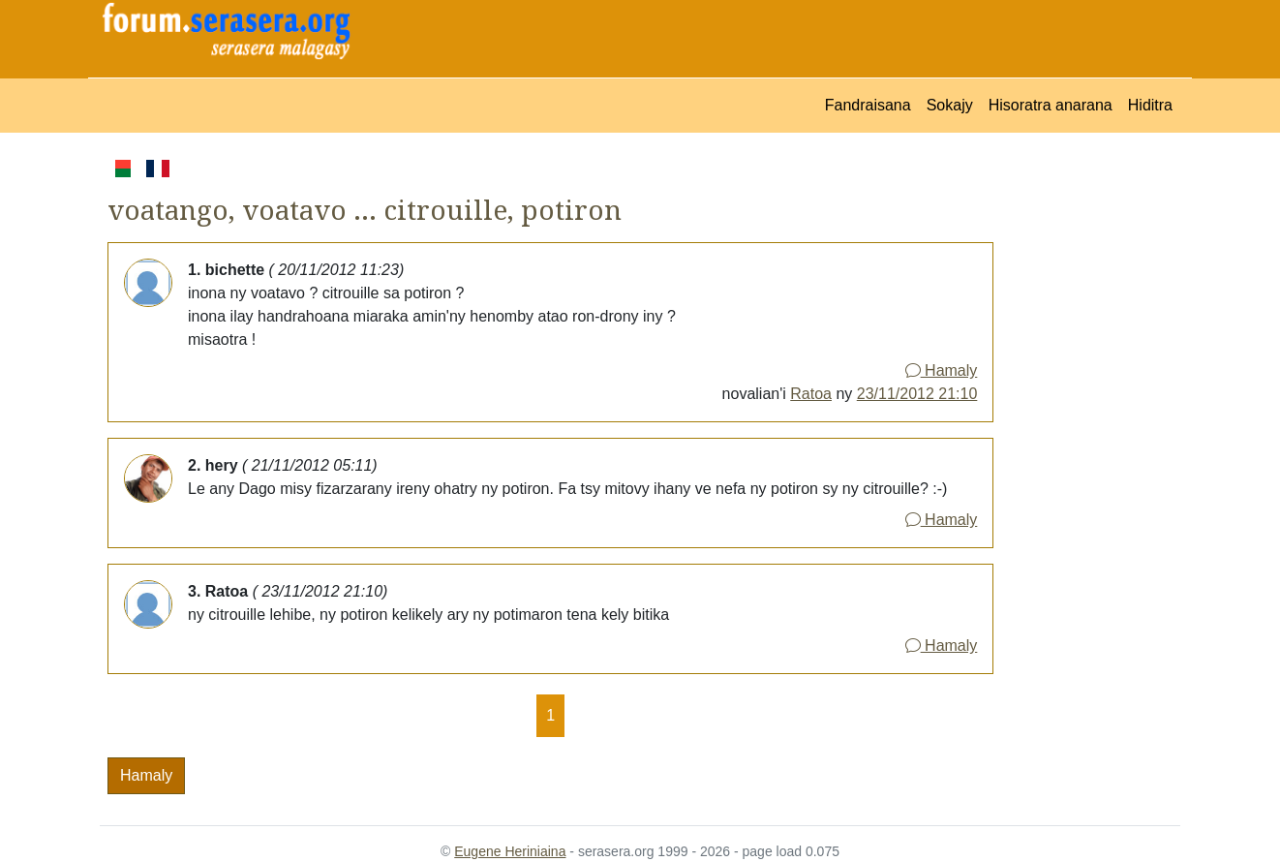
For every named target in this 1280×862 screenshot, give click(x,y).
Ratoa (811, 393)
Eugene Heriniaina (509, 851)
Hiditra (1150, 105)
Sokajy (950, 105)
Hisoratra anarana (1050, 105)
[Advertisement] (1087, 446)
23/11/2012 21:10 (917, 393)
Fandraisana (868, 105)
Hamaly (941, 370)
